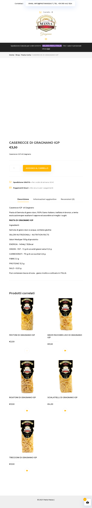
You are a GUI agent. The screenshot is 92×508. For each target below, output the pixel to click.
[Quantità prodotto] (14, 168)
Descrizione (23, 199)
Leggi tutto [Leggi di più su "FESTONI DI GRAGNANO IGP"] (27, 350)
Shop (17, 55)
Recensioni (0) (68, 199)
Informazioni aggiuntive (44, 199)
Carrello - (48, 12)
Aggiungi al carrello (37, 168)
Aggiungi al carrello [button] (65, 350)
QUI (48, 49)
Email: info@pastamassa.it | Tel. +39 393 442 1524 (50, 4)
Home (11, 55)
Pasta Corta (26, 55)
